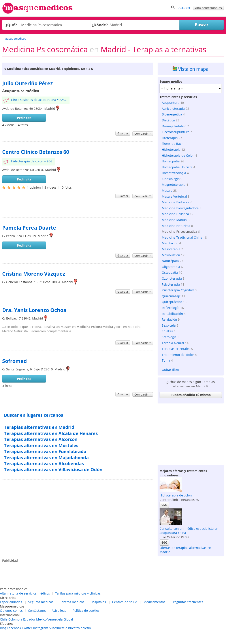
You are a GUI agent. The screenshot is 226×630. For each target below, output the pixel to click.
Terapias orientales (176, 349)
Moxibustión (171, 255)
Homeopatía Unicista (177, 167)
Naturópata (170, 261)
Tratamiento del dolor (178, 355)
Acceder (184, 8)
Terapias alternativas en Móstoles (41, 445)
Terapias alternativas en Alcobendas (44, 463)
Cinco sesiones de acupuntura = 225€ (38, 100)
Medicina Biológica (176, 202)
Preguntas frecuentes (187, 602)
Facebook (14, 628)
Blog (3, 628)
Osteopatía (170, 272)
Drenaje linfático (174, 126)
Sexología (169, 325)
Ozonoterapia (172, 278)
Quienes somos (11, 610)
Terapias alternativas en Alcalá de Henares (51, 433)
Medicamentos (154, 602)
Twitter (27, 628)
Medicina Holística (175, 214)
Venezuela (55, 619)
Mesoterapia (171, 249)
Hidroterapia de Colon (178, 155)
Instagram (40, 628)
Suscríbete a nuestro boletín (70, 628)
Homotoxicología (174, 173)
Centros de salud (124, 602)
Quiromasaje (171, 296)
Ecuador (29, 619)
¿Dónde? (100, 24)
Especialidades (11, 602)
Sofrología (169, 337)
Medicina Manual (175, 220)
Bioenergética (172, 114)
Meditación (170, 243)
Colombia (15, 619)
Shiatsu (167, 331)
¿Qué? (11, 24)
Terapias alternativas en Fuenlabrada (45, 451)
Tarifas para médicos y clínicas (78, 593)
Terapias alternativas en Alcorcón (40, 439)
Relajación (169, 319)
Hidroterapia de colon (176, 495)
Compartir (142, 134)
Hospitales (98, 602)
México (41, 619)
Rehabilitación (172, 314)
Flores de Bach (172, 143)
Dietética (168, 120)
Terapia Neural (173, 343)
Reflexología (170, 308)
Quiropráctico (172, 302)
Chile (4, 619)
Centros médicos (72, 602)
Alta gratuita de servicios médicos (25, 593)
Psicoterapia (171, 284)
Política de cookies (86, 610)
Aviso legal (59, 610)
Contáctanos (37, 610)
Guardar (122, 133)
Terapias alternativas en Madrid (39, 427)
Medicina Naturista (176, 226)
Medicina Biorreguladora (180, 208)
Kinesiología (171, 179)
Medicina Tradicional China (182, 237)
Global (68, 619)
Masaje (167, 190)
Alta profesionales (208, 8)
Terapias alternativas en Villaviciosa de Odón (53, 469)
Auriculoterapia (173, 108)
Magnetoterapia (173, 184)
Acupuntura (170, 102)
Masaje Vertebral (174, 196)
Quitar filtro (170, 370)
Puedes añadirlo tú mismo (191, 395)
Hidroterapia (171, 149)
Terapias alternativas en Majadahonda (46, 458)
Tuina (166, 360)
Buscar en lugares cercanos (33, 415)
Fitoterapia (170, 138)
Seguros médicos (40, 602)
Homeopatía (171, 161)
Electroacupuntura (175, 132)
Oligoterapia (171, 267)
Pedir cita (24, 118)
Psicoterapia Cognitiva (178, 290)
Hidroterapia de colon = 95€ (31, 161)
